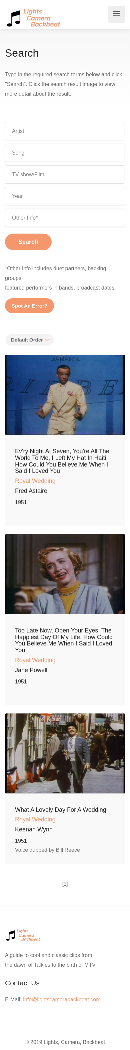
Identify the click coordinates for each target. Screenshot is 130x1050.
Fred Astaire (31, 491)
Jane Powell (31, 670)
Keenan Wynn (34, 829)
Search (28, 242)
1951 (21, 502)
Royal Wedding (35, 481)
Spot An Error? (29, 306)
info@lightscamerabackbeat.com (61, 999)
